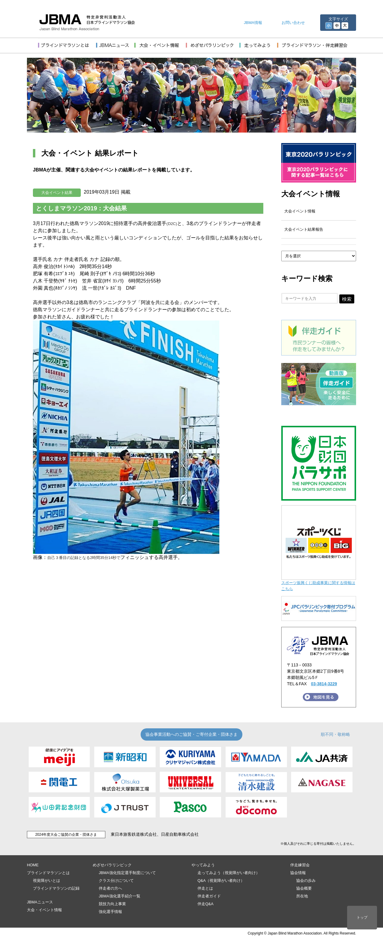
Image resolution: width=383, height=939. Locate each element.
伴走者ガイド (209, 896)
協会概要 (304, 888)
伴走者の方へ (110, 888)
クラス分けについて (116, 880)
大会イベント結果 (56, 192)
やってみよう (203, 865)
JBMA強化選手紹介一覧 (119, 896)
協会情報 (298, 872)
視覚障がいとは (46, 880)
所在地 (302, 896)
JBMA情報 (253, 22)
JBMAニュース (40, 902)
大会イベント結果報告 (303, 229)
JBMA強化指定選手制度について (127, 872)
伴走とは (205, 888)
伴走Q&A (205, 904)
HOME (33, 865)
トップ (362, 917)
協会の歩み (306, 880)
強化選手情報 (110, 911)
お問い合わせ (293, 22)
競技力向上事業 (112, 904)
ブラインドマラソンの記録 (56, 888)
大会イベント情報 (310, 194)
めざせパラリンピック (112, 865)
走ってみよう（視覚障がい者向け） (228, 872)
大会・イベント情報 (44, 910)
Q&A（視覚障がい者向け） (220, 880)
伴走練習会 (300, 865)
